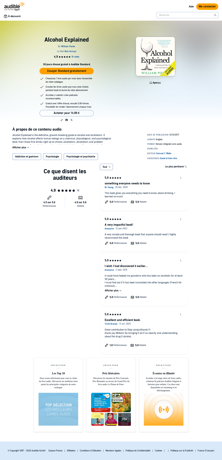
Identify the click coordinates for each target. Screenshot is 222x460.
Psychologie (52, 158)
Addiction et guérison (26, 158)
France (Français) (206, 450)
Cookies (158, 450)
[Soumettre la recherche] (215, 15)
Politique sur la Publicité (182, 450)
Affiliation (71, 450)
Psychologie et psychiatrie (80, 158)
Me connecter (207, 6)
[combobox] (187, 15)
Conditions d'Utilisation (90, 450)
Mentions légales (113, 450)
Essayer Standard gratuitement (66, 71)
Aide (191, 6)
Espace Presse (55, 450)
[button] (61, 120)
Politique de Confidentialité (138, 450)
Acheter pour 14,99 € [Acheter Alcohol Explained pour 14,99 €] (67, 113)
